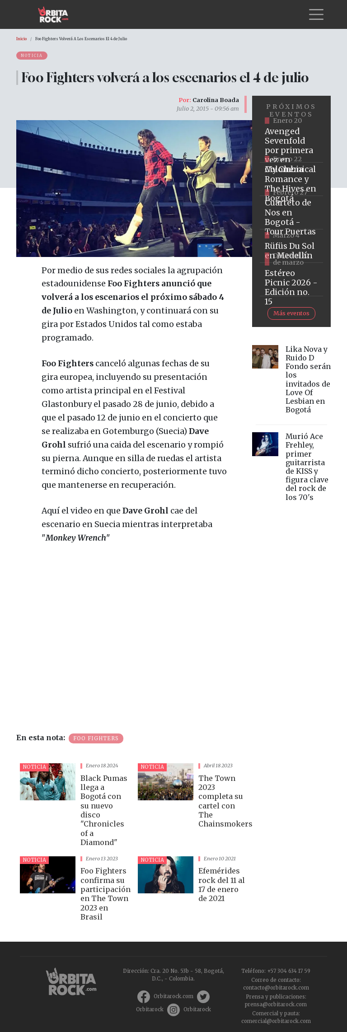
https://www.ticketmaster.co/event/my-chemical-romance (291, 179)
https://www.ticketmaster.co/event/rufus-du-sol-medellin (291, 246)
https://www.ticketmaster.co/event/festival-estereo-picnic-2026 (291, 279)
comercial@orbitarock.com (276, 1021)
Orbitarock (150, 1009)
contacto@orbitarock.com (276, 988)
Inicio (21, 39)
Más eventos (291, 313)
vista (75, 806)
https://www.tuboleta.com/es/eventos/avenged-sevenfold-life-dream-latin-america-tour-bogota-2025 (291, 146)
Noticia (32, 55)
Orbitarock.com (173, 996)
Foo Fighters (96, 738)
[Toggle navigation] (316, 14)
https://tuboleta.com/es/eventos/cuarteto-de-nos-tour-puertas (291, 212)
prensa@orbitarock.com (276, 1004)
